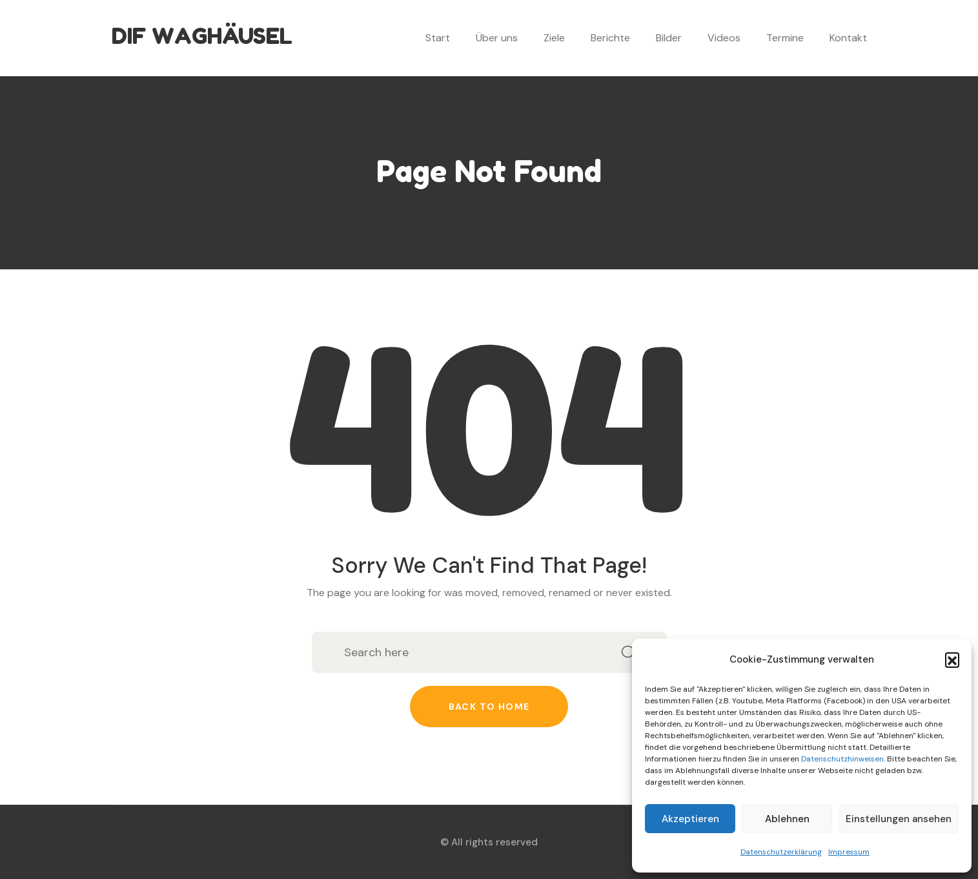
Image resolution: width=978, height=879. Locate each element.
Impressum (849, 852)
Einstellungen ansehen (899, 818)
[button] (952, 659)
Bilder (669, 38)
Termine (785, 38)
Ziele (554, 38)
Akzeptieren (690, 818)
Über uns (497, 38)
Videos (724, 38)
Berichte (610, 38)
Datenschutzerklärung (781, 852)
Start (437, 38)
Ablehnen (787, 818)
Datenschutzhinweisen (842, 759)
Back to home (489, 706)
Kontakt (848, 38)
